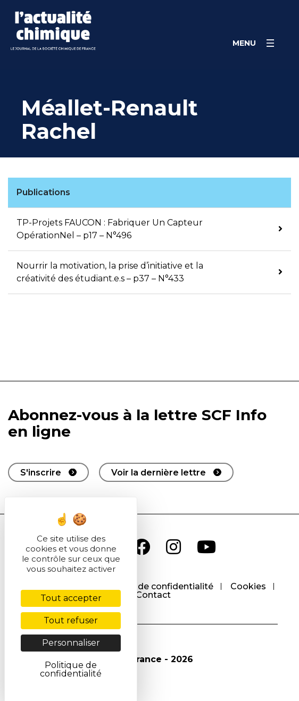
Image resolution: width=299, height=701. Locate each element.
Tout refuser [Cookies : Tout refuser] (71, 620)
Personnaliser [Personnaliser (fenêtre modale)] (71, 643)
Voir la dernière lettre (158, 473)
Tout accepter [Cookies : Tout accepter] (71, 598)
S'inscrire (40, 473)
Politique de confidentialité (155, 586)
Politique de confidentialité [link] (71, 669)
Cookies (248, 586)
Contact (153, 595)
